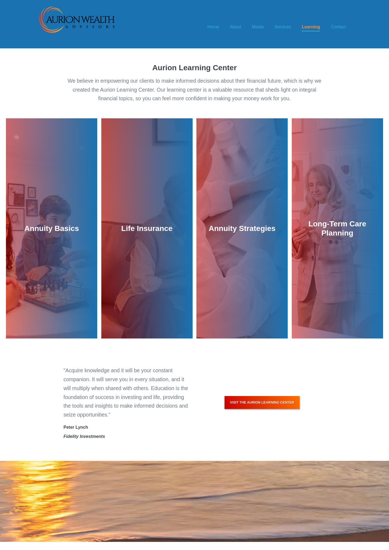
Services (282, 27)
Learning (311, 27)
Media (258, 27)
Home (213, 27)
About (235, 27)
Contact (338, 27)
